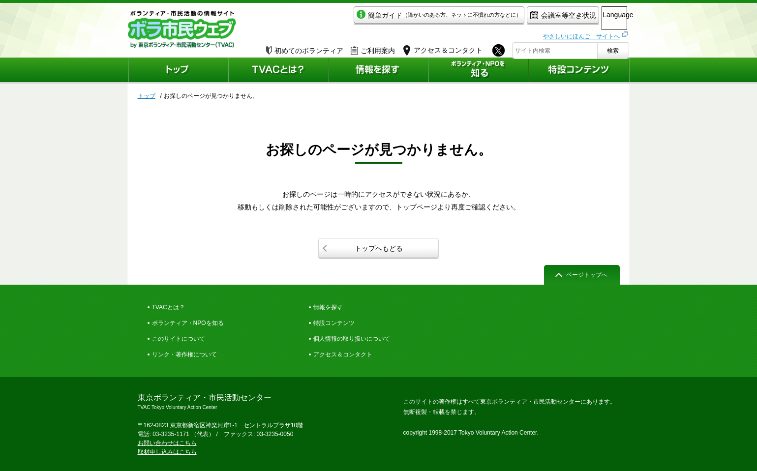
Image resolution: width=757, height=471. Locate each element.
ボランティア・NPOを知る (188, 323)
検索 (613, 47)
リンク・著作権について (184, 354)
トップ (146, 95)
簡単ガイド (395, 18)
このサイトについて (178, 338)
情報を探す (328, 307)
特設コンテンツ (334, 323)
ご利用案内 (373, 48)
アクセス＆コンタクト (342, 354)
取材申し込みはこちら (167, 451)
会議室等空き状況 (519, 18)
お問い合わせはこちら (167, 443)
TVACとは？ (168, 307)
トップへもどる (379, 248)
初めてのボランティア (304, 48)
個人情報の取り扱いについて (351, 338)
